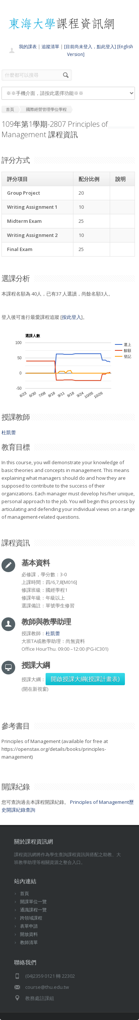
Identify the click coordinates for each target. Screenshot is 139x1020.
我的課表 (28, 46)
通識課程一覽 (33, 910)
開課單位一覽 (33, 901)
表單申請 (29, 926)
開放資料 (29, 934)
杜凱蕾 (8, 432)
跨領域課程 (31, 918)
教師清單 (29, 942)
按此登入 (71, 317)
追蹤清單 (50, 46)
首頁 (24, 893)
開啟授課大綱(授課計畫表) (85, 679)
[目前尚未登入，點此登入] (90, 46)
